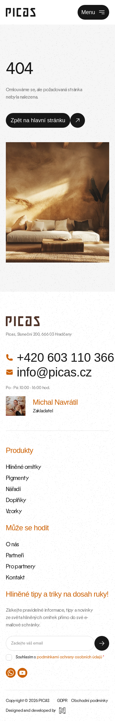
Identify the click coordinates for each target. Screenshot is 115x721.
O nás (12, 544)
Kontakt (15, 578)
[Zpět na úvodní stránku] (21, 12)
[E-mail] (50, 643)
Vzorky (14, 511)
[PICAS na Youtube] (22, 673)
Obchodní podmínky (89, 701)
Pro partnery (21, 566)
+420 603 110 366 (57, 357)
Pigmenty (17, 478)
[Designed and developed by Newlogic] (36, 710)
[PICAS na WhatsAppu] (11, 673)
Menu (93, 12)
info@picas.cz (49, 372)
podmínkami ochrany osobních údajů (69, 657)
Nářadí (13, 489)
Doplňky (16, 500)
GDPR (62, 701)
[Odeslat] (101, 643)
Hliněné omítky (23, 467)
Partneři (15, 555)
